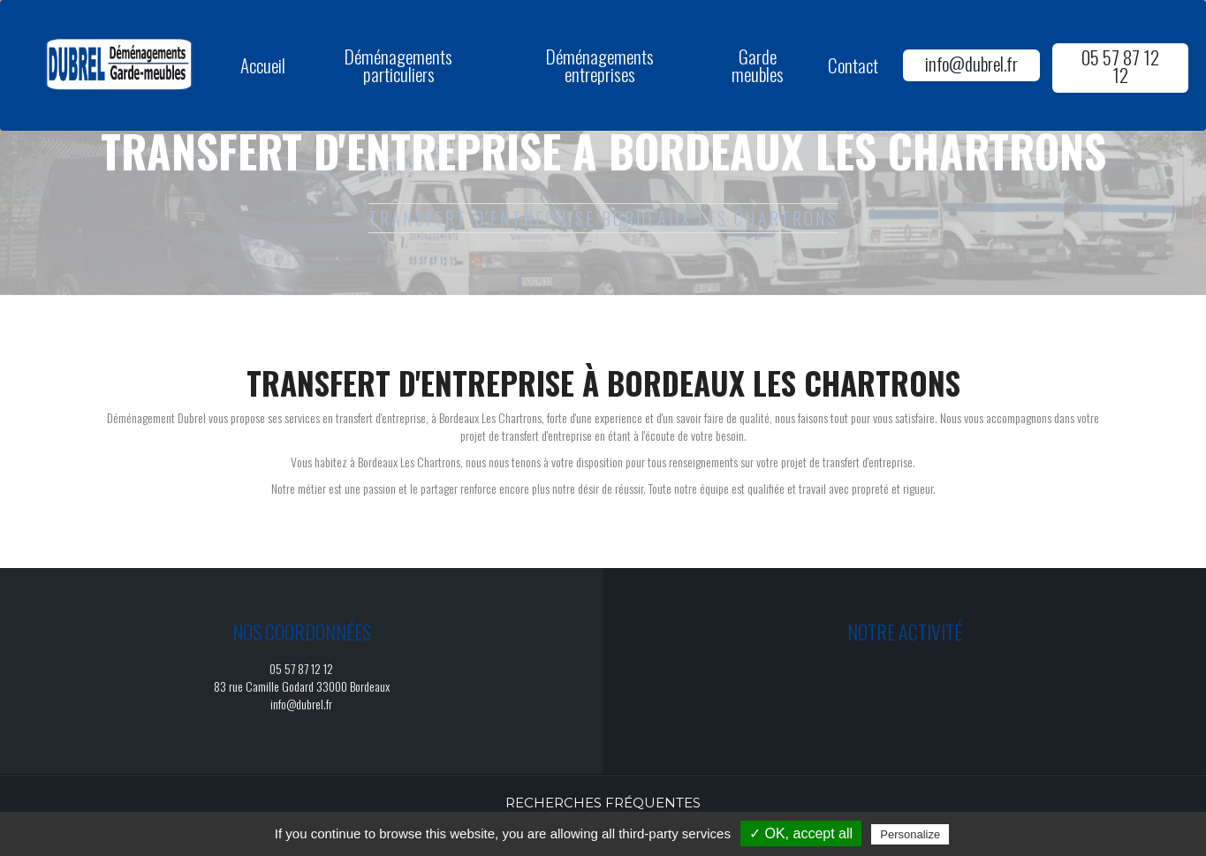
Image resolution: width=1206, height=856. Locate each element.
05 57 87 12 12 (1120, 65)
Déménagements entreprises (600, 64)
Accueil (262, 65)
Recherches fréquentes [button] (603, 802)
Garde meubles (758, 64)
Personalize (910, 834)
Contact (853, 65)
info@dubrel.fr (971, 63)
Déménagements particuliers (398, 64)
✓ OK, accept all (801, 833)
